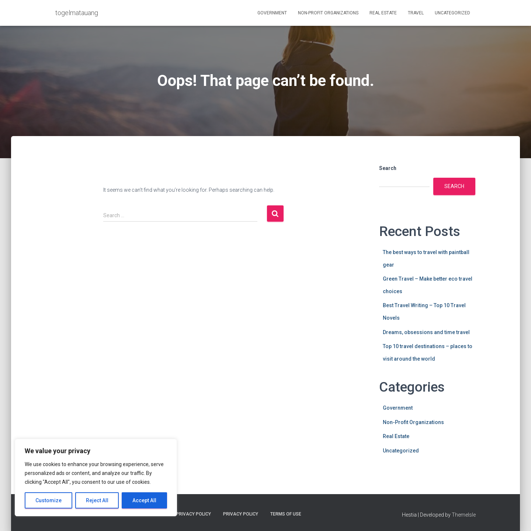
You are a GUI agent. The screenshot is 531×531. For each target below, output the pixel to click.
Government (272, 12)
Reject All (97, 500)
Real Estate (383, 12)
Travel (416, 12)
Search (387, 168)
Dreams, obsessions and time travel (426, 332)
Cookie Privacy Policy (185, 514)
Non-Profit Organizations (328, 12)
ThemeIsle (464, 515)
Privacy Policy (240, 514)
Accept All (144, 500)
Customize (48, 500)
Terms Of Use (285, 514)
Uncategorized (452, 12)
